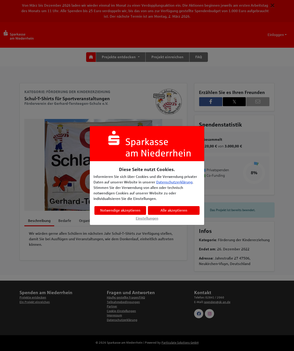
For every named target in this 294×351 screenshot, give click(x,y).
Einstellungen (147, 218)
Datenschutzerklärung (174, 182)
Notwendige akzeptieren (120, 210)
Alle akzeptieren (174, 210)
